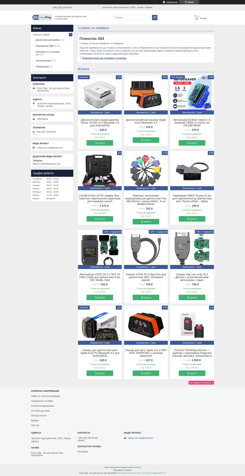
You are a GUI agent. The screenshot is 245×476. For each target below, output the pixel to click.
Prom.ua (137, 467)
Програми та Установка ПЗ (48, 53)
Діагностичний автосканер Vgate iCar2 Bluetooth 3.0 (146, 121)
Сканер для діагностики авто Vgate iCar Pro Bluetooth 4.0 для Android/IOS (99, 353)
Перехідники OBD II (46, 46)
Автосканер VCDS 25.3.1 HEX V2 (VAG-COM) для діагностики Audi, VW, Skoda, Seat (99, 277)
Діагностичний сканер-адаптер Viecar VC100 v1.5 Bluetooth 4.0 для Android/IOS (100, 123)
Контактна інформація (42, 406)
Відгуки (34, 420)
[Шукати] (154, 17)
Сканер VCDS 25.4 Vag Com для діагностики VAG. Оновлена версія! (146, 277)
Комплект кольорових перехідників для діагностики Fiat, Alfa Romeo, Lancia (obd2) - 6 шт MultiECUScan (146, 200)
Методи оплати (38, 415)
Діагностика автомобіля (48, 40)
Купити (101, 143)
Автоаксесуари (43, 60)
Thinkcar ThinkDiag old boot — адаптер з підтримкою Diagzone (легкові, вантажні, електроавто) (192, 353)
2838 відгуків (172, 2)
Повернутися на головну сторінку (104, 58)
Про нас (35, 425)
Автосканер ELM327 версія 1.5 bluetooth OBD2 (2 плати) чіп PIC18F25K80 (192, 123)
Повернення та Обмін (42, 401)
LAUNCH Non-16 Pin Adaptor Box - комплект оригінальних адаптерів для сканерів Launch (100, 198)
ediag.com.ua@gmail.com (50, 147)
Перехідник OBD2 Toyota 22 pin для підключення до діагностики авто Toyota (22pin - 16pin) (192, 198)
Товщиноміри (42, 66)
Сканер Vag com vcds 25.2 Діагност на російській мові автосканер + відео (192, 277)
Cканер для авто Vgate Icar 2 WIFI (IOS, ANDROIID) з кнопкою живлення (146, 353)
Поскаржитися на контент (130, 473)
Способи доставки (40, 410)
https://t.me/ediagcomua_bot (46, 164)
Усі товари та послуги (200, 382)
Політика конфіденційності (154, 473)
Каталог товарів (41, 34)
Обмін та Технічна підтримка (45, 396)
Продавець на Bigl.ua (122, 470)
